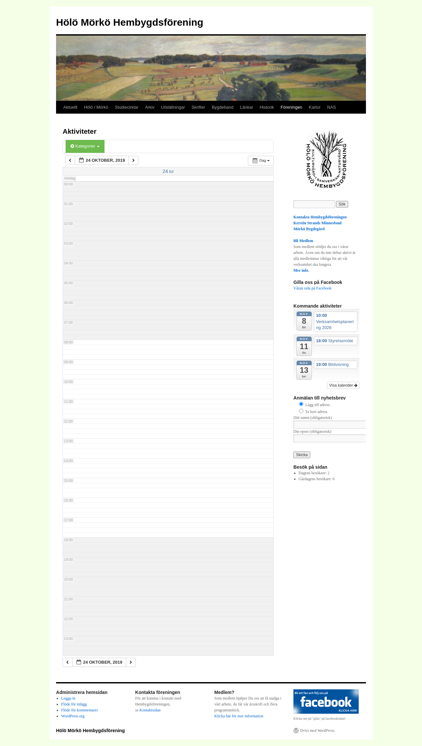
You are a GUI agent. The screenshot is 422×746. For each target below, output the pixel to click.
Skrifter (198, 107)
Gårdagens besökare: (316, 479)
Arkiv (150, 107)
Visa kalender (343, 385)
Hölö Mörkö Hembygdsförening (129, 22)
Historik (267, 107)
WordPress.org (72, 716)
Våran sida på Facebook (312, 288)
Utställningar (173, 107)
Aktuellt (70, 107)
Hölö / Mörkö (96, 107)
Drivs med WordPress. (317, 730)
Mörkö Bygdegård (308, 229)
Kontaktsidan (150, 710)
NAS (331, 107)
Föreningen (291, 107)
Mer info (300, 270)
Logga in (68, 698)
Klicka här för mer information (238, 716)
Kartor (314, 107)
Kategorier (85, 146)
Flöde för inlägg (74, 704)
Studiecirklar (126, 107)
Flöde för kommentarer (79, 710)
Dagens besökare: (313, 473)
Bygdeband (222, 107)
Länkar (246, 107)
